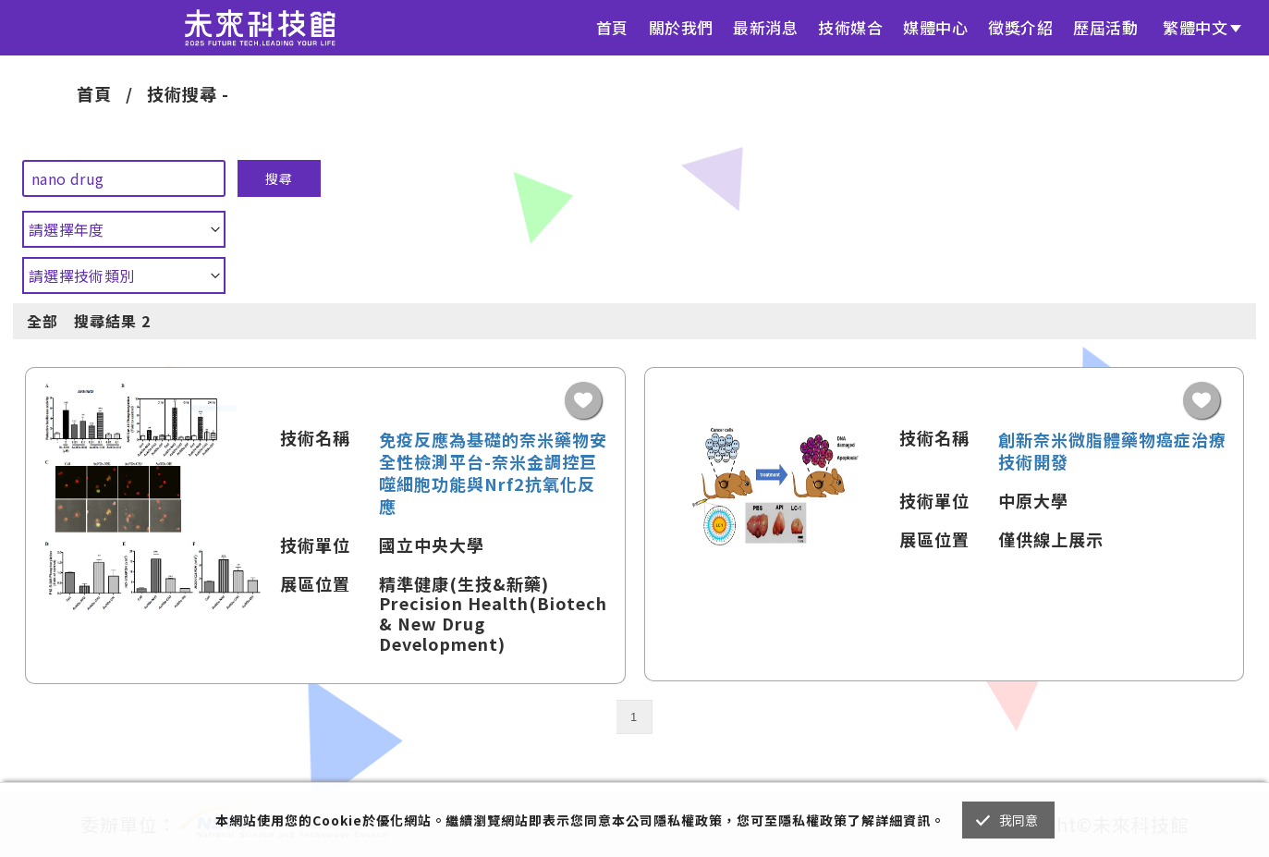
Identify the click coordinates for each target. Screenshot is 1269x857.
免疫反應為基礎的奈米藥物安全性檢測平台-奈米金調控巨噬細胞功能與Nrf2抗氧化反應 (493, 472)
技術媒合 (850, 27)
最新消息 (765, 27)
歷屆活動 (1105, 27)
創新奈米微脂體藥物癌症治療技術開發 (1112, 450)
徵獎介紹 (1020, 27)
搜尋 (279, 178)
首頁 (612, 27)
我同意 (1019, 820)
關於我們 (681, 27)
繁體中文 (1195, 27)
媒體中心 (935, 27)
